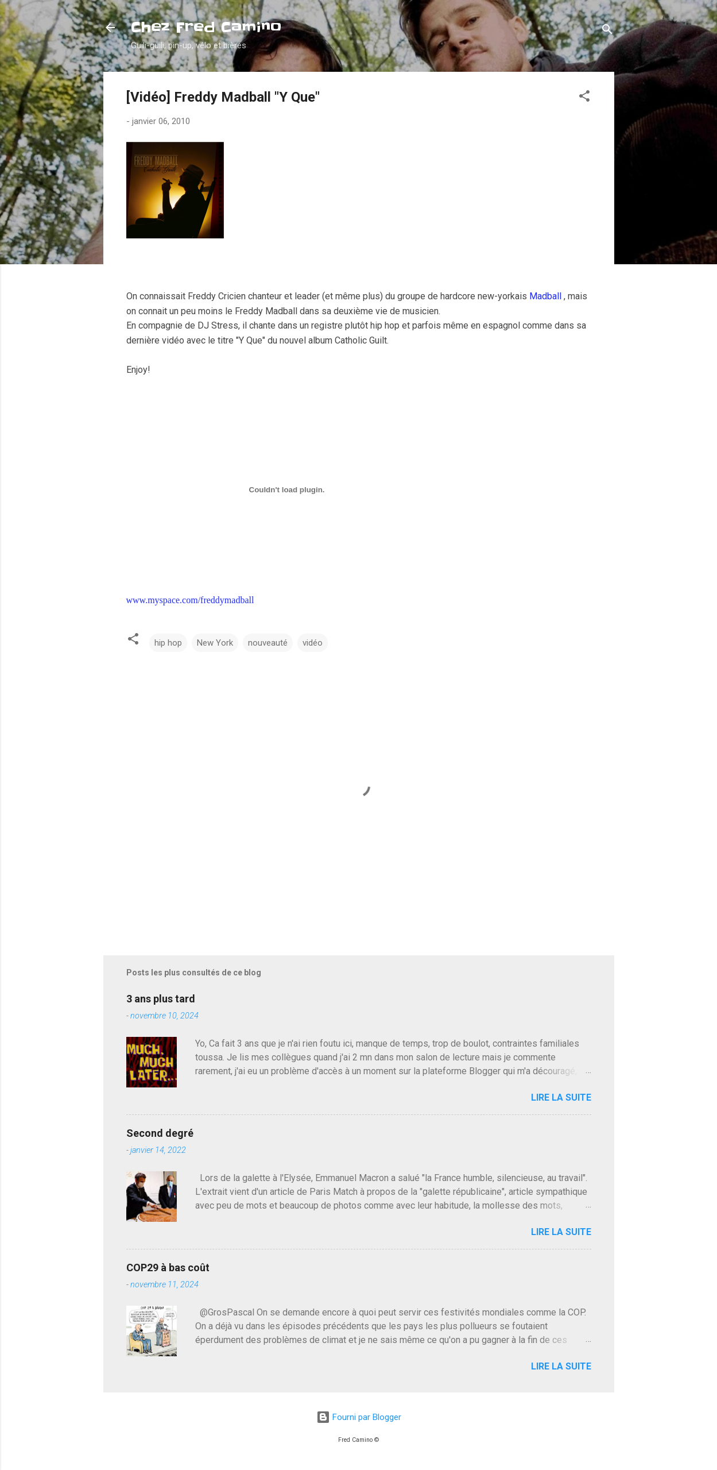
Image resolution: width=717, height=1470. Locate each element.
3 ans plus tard (160, 999)
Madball (545, 296)
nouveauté (268, 643)
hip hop (168, 643)
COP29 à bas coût (168, 1267)
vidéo (313, 643)
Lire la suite (561, 1097)
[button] (584, 98)
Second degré (159, 1133)
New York (215, 643)
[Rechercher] (607, 31)
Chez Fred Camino (206, 27)
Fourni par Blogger (358, 1417)
